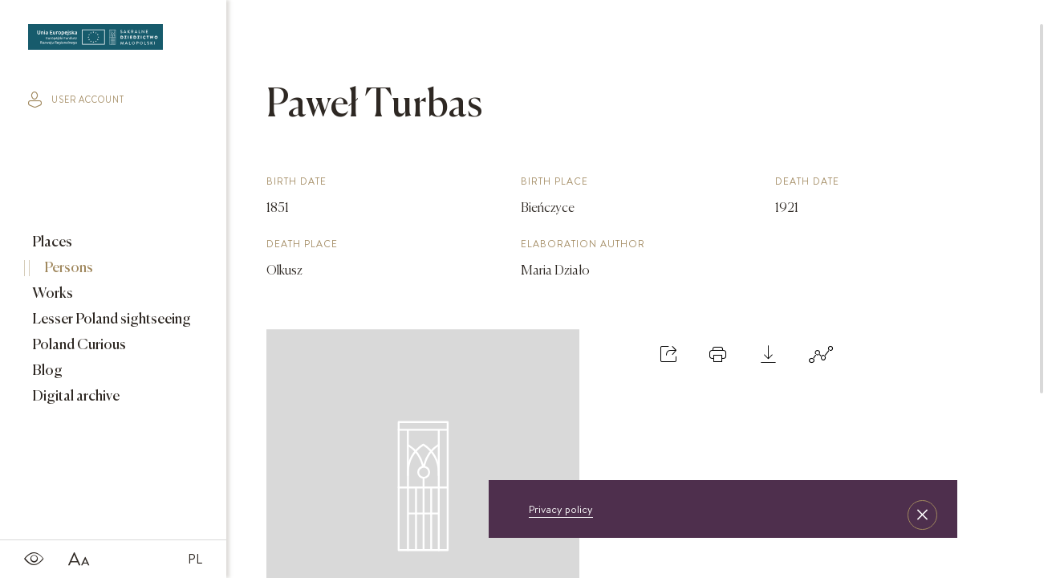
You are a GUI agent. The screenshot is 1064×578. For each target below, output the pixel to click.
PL (195, 558)
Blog (46, 371)
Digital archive (75, 396)
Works (51, 294)
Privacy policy (561, 509)
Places (51, 242)
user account (76, 100)
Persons (67, 268)
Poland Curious (78, 345)
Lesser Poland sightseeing (110, 319)
